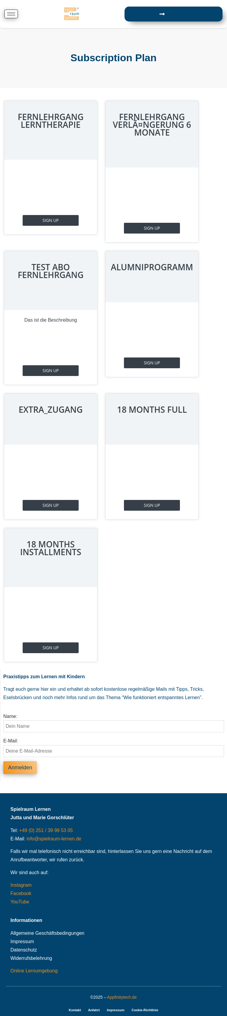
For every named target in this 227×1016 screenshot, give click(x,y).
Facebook (20, 893)
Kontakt (75, 1010)
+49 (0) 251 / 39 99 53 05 (46, 830)
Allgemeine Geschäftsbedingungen (47, 933)
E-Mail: (10, 741)
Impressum (22, 941)
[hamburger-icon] (11, 14)
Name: (10, 716)
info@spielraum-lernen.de (54, 838)
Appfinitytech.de (122, 997)
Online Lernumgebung (33, 970)
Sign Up (51, 220)
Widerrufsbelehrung (31, 958)
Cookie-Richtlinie (144, 1010)
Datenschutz (23, 949)
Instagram (21, 885)
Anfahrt (94, 1010)
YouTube (19, 901)
